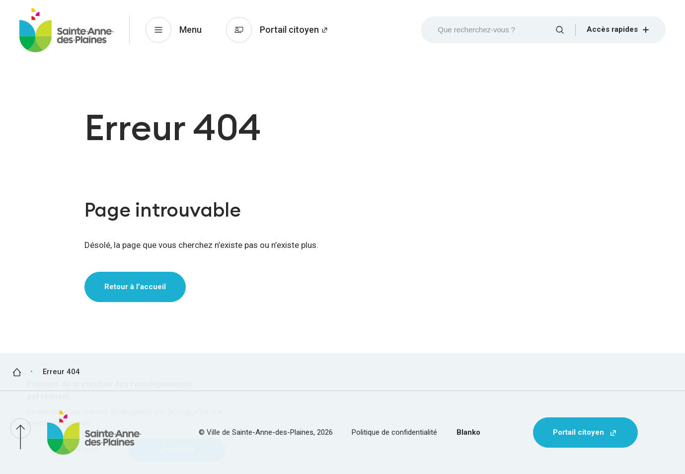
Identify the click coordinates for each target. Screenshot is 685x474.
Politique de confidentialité (394, 432)
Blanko (468, 432)
